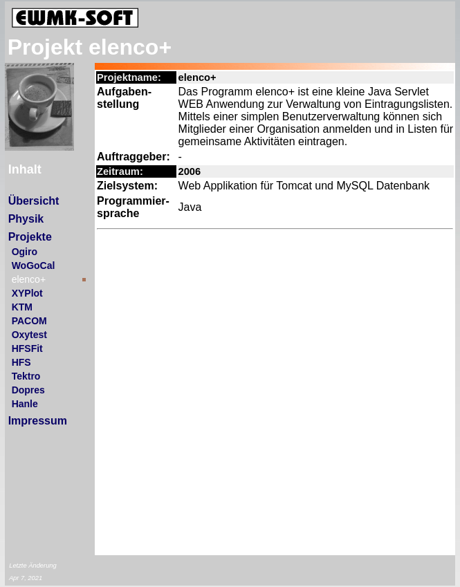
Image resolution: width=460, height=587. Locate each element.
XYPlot (27, 293)
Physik (26, 219)
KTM (22, 307)
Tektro (26, 376)
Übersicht (33, 201)
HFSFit (27, 348)
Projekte (30, 237)
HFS (21, 362)
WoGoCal (33, 265)
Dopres (28, 389)
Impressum (37, 421)
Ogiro (24, 251)
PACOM (29, 320)
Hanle (25, 403)
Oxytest (29, 334)
